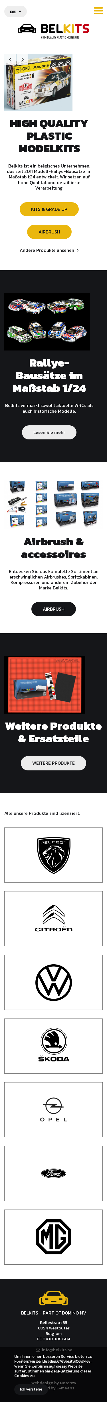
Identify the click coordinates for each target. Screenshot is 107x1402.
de (13, 11)
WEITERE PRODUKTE (53, 763)
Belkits (53, 1298)
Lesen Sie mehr (49, 432)
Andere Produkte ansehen (47, 250)
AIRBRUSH (49, 231)
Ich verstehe (31, 1389)
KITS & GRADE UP (49, 209)
